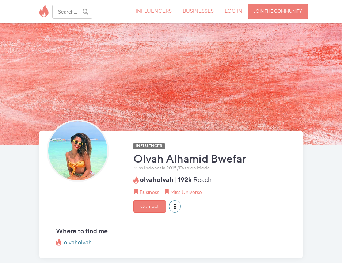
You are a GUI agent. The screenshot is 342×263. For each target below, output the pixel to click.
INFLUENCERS (154, 11)
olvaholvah (78, 242)
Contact (149, 206)
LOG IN (233, 11)
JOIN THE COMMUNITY (278, 11)
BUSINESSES (198, 11)
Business (149, 192)
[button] (175, 206)
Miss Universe (186, 192)
